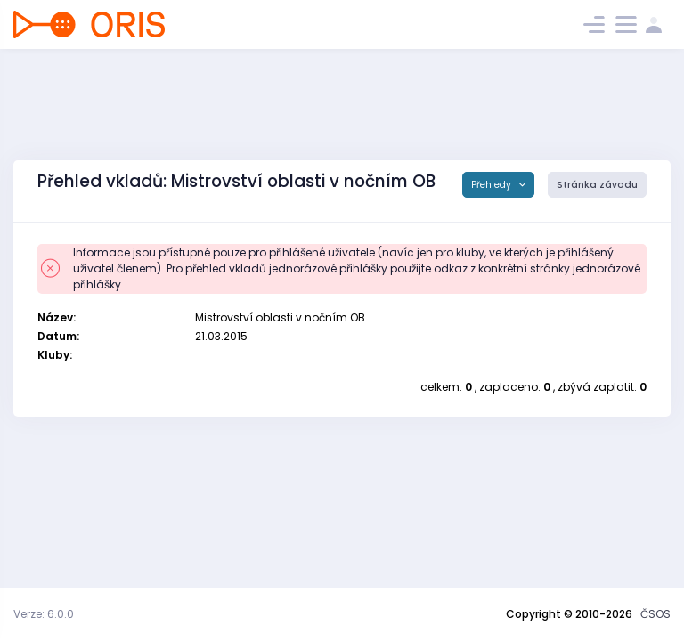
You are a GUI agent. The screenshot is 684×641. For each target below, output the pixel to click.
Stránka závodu (597, 184)
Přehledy (492, 184)
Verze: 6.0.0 (43, 613)
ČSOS (655, 613)
